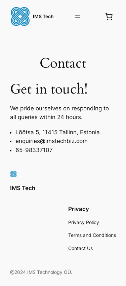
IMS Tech (43, 16)
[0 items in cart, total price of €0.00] (109, 16)
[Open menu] (78, 16)
